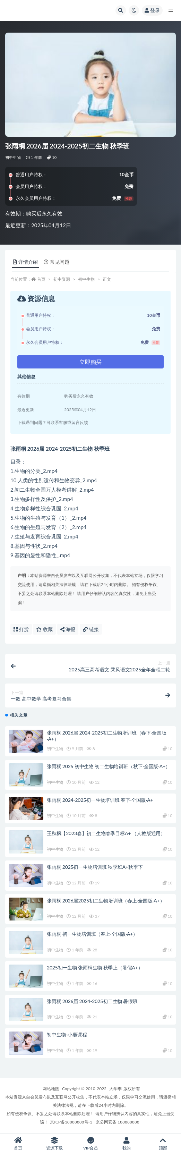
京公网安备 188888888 (117, 1122)
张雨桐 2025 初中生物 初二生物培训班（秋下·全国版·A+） (108, 766)
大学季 (115, 1088)
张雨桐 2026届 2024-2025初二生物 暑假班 (92, 1001)
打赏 (21, 629)
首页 (41, 279)
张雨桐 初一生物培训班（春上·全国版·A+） (92, 934)
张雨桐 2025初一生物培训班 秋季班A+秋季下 (95, 867)
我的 (127, 1144)
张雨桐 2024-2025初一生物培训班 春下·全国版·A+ (100, 800)
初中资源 (61, 279)
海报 (68, 629)
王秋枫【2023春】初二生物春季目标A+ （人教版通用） (106, 833)
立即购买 (90, 361)
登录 (152, 10)
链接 (91, 629)
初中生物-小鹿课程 (67, 1034)
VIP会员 (90, 1144)
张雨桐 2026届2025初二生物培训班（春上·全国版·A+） (105, 900)
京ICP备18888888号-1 (71, 1122)
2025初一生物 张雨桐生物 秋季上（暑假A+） (95, 967)
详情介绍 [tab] (25, 262)
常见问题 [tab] (56, 262)
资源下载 (54, 1144)
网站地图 (51, 1088)
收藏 (44, 629)
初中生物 (13, 157)
